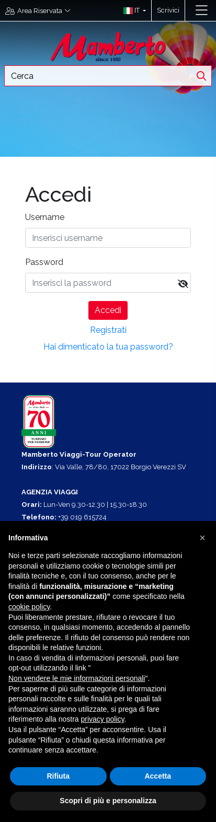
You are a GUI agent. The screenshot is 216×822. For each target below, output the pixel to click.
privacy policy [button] (102, 719)
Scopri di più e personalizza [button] (108, 800)
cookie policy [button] (29, 607)
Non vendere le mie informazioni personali (76, 678)
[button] (132, 10)
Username (44, 217)
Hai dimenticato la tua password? (108, 347)
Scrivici (168, 10)
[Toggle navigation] (201, 10)
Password (44, 262)
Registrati (108, 330)
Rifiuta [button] (58, 776)
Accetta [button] (157, 776)
